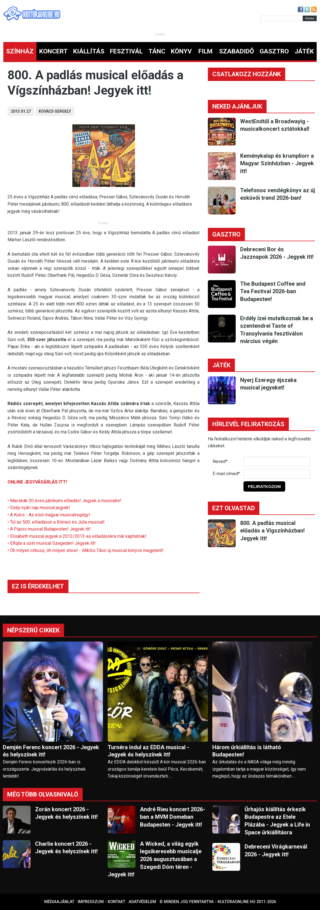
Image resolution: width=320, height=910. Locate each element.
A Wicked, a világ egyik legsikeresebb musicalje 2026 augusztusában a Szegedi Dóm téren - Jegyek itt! (154, 859)
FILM (205, 51)
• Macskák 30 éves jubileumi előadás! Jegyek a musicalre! (64, 500)
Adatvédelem (142, 901)
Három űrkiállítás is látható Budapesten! (246, 751)
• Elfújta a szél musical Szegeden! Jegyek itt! (52, 543)
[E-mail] (276, 474)
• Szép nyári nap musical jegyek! (39, 507)
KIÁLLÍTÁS (88, 51)
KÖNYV (181, 51)
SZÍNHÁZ (20, 51)
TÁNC (156, 51)
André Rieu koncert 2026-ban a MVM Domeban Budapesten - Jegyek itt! (172, 817)
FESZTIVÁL (126, 51)
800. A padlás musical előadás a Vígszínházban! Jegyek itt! (272, 531)
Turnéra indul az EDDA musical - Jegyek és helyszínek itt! (148, 751)
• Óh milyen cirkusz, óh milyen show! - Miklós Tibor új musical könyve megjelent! (86, 550)
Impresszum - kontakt (101, 901)
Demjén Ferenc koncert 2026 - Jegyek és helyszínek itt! (51, 751)
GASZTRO (274, 51)
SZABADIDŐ (236, 51)
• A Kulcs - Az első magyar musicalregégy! (49, 514)
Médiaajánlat (59, 901)
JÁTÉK (304, 51)
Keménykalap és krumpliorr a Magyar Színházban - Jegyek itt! (277, 163)
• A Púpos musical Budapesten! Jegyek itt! (49, 529)
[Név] (276, 461)
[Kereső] (282, 18)
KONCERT (53, 51)
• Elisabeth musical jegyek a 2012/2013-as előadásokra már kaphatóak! (77, 536)
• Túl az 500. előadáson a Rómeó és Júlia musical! (56, 522)
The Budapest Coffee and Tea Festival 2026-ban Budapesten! (273, 291)
